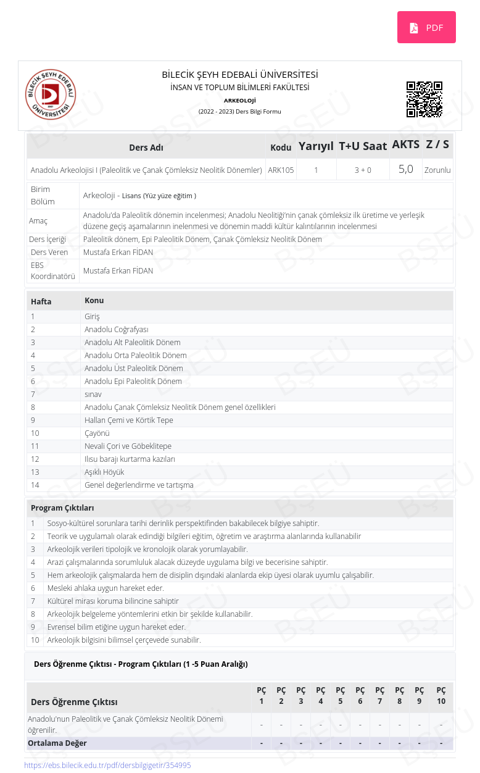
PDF (434, 27)
